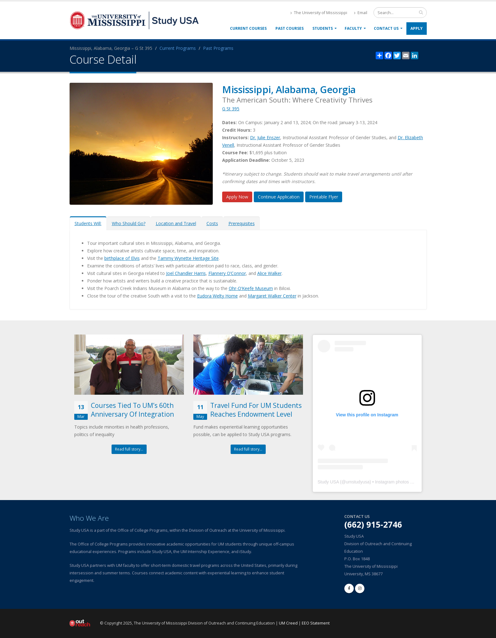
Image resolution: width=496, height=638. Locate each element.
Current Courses (248, 28)
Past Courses (289, 28)
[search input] (421, 12)
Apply (416, 28)
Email (360, 12)
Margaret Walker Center (272, 296)
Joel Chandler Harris (186, 273)
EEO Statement (316, 623)
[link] (187, 501)
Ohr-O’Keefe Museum (251, 288)
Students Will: (88, 223)
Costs (212, 223)
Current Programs (177, 48)
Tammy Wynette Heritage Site (188, 258)
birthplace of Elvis (122, 258)
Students (322, 28)
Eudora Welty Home (217, 296)
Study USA (328, 481)
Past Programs (218, 48)
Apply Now (237, 197)
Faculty (353, 28)
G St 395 (230, 109)
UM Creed (288, 623)
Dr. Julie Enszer (265, 137)
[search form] (400, 12)
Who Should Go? (128, 223)
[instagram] (359, 588)
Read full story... (129, 449)
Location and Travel (176, 223)
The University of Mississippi (318, 12)
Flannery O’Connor (227, 273)
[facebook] (349, 588)
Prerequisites (241, 223)
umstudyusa (357, 481)
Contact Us (386, 28)
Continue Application (279, 197)
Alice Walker (269, 273)
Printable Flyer (323, 197)
